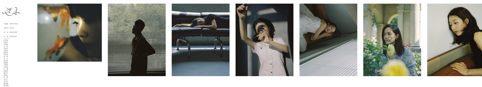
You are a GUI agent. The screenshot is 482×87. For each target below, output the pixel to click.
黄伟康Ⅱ (6, 85)
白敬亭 (6, 42)
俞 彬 (6, 46)
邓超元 (6, 75)
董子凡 (6, 73)
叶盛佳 (6, 67)
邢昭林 (6, 63)
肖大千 (6, 79)
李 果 (6, 77)
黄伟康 (6, 83)
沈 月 (6, 59)
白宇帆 (6, 40)
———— (6, 38)
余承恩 (6, 61)
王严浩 (6, 81)
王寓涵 (6, 65)
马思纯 (6, 50)
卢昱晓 (6, 44)
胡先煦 (6, 54)
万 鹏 (6, 69)
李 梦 (6, 57)
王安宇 (6, 48)
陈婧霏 (6, 71)
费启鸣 (6, 52)
